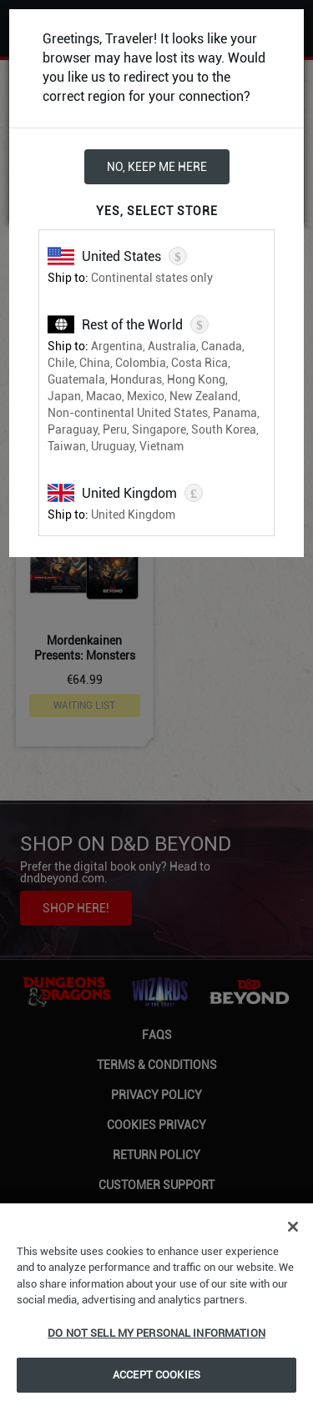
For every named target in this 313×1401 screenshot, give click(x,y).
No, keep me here (157, 166)
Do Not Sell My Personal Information (156, 1333)
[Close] (293, 1226)
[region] (156, 1302)
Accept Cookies (156, 1374)
